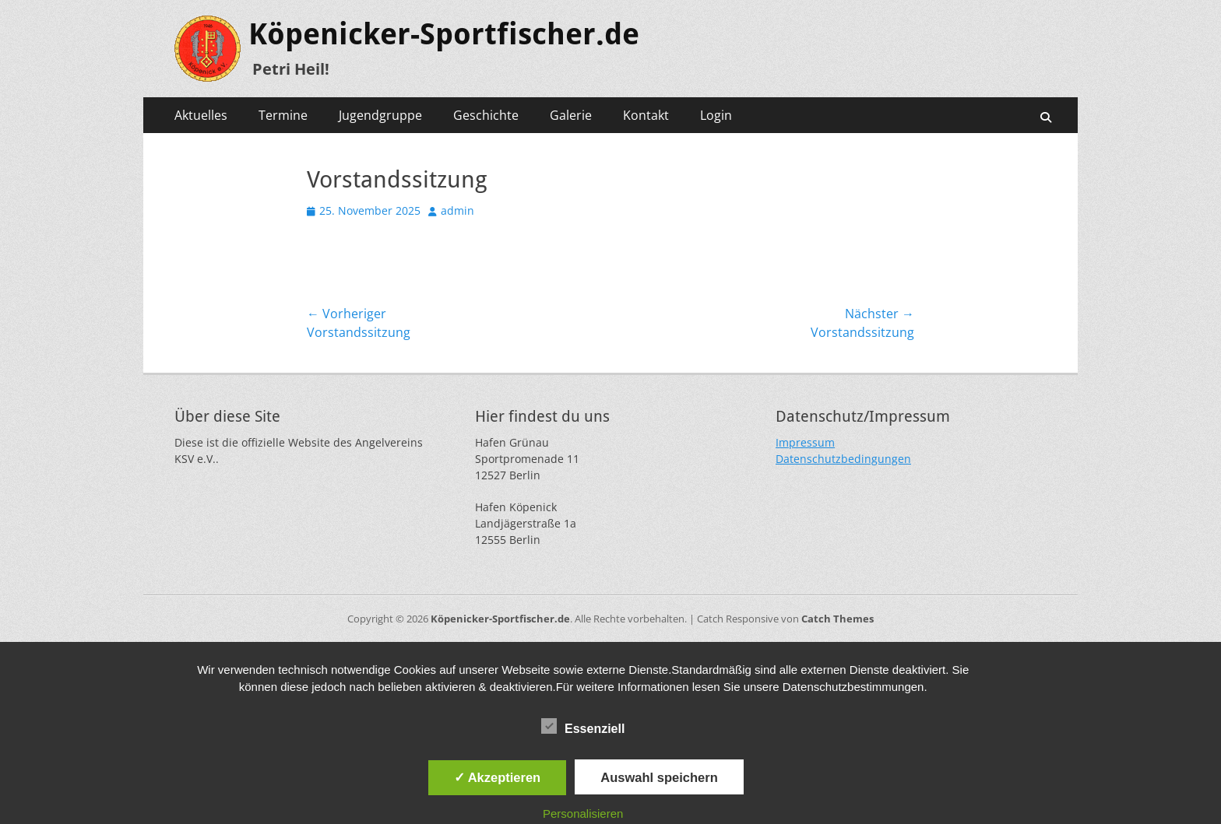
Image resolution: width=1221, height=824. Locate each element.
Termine (283, 115)
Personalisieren (583, 813)
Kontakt (646, 115)
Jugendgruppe (380, 115)
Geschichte (486, 115)
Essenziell (583, 726)
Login (716, 115)
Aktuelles (200, 115)
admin (457, 210)
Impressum (805, 442)
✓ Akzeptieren (497, 777)
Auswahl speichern (658, 777)
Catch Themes (837, 619)
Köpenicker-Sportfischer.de (443, 34)
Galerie (571, 115)
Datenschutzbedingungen (843, 458)
